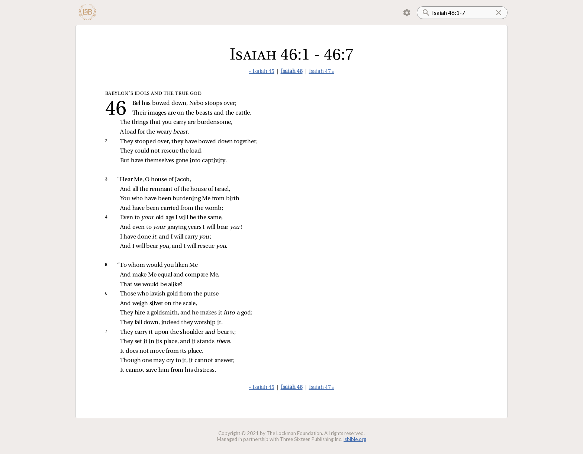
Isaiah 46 (292, 71)
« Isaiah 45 (261, 71)
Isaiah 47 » (321, 71)
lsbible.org (355, 439)
